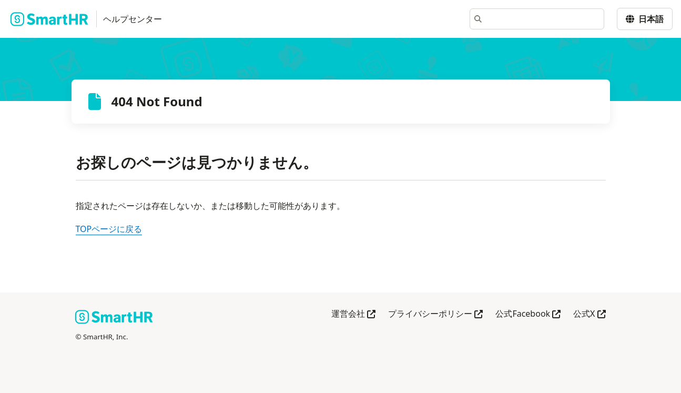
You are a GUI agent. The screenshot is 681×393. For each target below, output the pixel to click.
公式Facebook (528, 314)
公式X (589, 314)
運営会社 (353, 314)
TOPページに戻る (109, 229)
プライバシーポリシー (435, 314)
